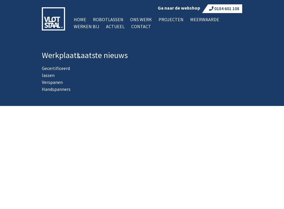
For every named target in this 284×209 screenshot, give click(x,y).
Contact (141, 26)
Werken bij (86, 26)
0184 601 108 (224, 8)
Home (80, 19)
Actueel (115, 26)
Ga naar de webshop (179, 8)
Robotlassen (108, 19)
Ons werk (141, 19)
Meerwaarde (204, 19)
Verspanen (52, 82)
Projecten (171, 19)
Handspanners (56, 89)
